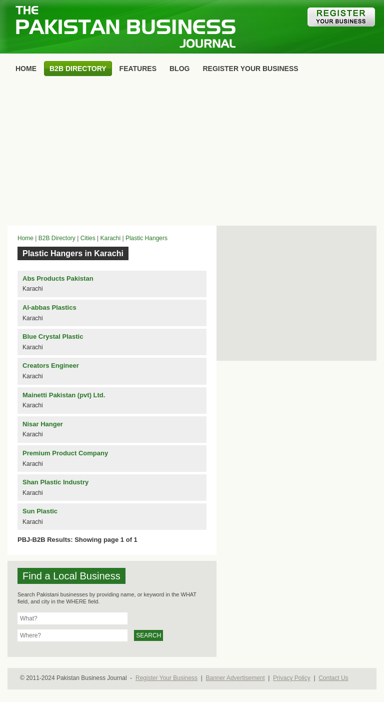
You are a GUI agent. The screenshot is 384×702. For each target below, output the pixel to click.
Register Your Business (167, 677)
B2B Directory (57, 238)
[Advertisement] (192, 153)
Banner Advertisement (235, 677)
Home (26, 238)
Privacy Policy (291, 677)
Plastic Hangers (147, 238)
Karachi (110, 238)
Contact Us (333, 677)
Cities (88, 238)
